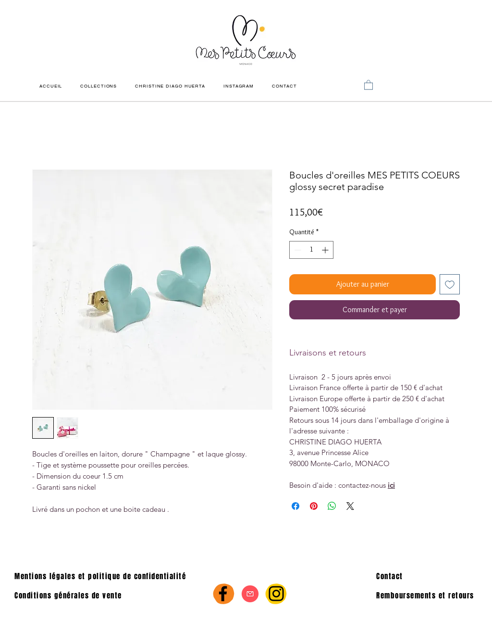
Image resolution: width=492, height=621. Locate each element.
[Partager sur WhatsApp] (332, 506)
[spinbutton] (311, 249)
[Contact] (425, 576)
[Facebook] (223, 593)
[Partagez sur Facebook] (295, 506)
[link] (368, 84)
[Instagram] (276, 593)
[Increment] (326, 249)
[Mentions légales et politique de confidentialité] (110, 576)
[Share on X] (350, 506)
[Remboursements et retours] (428, 595)
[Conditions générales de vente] (75, 595)
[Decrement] (297, 249)
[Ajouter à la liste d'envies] (450, 284)
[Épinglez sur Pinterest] (314, 506)
